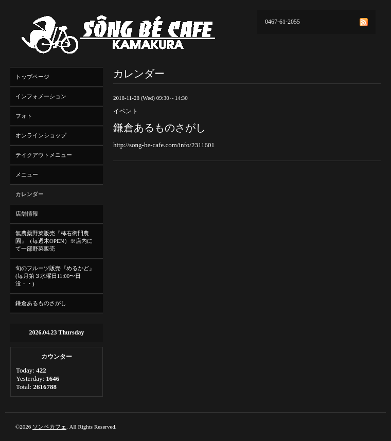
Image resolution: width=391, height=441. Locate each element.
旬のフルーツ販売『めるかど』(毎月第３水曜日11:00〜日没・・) (55, 276)
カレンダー (29, 194)
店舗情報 (26, 213)
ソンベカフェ (49, 427)
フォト (23, 116)
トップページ (32, 77)
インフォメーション (40, 96)
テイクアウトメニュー (43, 155)
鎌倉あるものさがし (40, 303)
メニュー (26, 174)
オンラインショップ (40, 135)
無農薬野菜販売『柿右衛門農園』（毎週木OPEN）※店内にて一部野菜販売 (54, 241)
